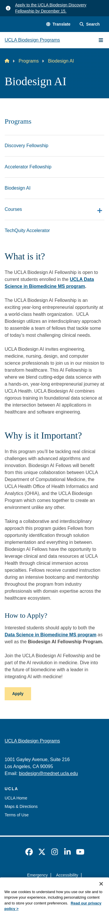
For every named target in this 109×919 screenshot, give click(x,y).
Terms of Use (16, 815)
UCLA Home (16, 798)
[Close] (101, 893)
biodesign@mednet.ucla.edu (48, 773)
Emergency (37, 875)
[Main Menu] (100, 40)
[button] (58, 24)
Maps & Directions (21, 806)
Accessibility (67, 875)
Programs (29, 60)
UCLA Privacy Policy (52, 885)
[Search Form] (89, 24)
